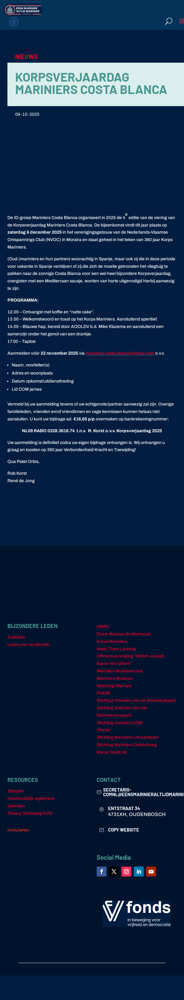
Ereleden (16, 637)
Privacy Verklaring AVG (29, 813)
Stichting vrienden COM (119, 722)
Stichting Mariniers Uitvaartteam (128, 737)
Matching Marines (114, 686)
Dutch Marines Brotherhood (124, 634)
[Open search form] (168, 21)
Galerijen (16, 806)
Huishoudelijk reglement (30, 798)
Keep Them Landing (116, 649)
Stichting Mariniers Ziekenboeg (127, 744)
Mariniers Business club (120, 671)
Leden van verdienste (28, 644)
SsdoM (103, 693)
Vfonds (103, 730)
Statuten (15, 791)
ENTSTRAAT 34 (124, 808)
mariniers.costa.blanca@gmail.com (119, 353)
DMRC (103, 626)
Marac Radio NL (112, 752)
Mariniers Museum (115, 678)
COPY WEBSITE (123, 829)
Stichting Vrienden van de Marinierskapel (136, 700)
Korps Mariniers (112, 641)
